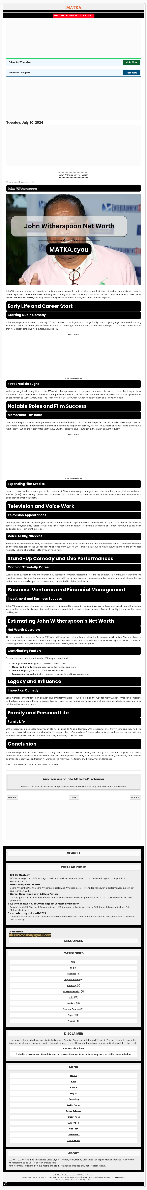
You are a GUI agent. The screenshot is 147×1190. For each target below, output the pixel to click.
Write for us (73, 1105)
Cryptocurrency (72, 979)
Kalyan (73, 1093)
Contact (73, 1128)
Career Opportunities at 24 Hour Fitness (34, 894)
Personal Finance (71, 1009)
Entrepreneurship (71, 991)
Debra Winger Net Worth (25, 884)
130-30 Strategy (20, 875)
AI (72, 961)
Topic (45, 765)
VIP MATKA (53, 765)
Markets (71, 1003)
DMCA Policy (73, 1140)
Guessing (73, 1099)
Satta (117, 1177)
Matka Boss (86, 1177)
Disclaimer (74, 1134)
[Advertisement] (74, 38)
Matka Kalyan (55, 1177)
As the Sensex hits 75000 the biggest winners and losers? (44, 903)
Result (73, 1087)
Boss (73, 1081)
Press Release (73, 1111)
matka (46, 1165)
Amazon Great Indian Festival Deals (74, 15)
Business (71, 973)
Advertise (73, 1122)
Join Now (131, 62)
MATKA (78, 1175)
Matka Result (70, 1177)
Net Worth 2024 (33, 765)
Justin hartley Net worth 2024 (28, 913)
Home (74, 797)
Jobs (71, 997)
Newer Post (12, 797)
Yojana (71, 1021)
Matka (73, 1075)
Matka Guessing (104, 1177)
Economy (71, 985)
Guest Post (74, 1116)
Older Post (135, 797)
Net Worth (19, 765)
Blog (72, 967)
